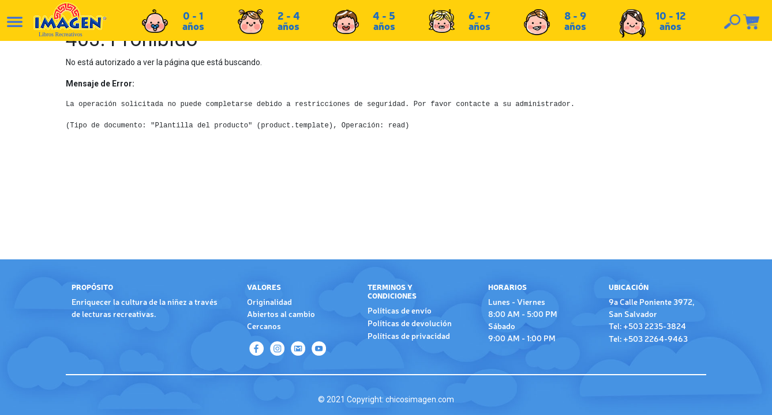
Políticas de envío (400, 310)
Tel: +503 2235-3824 (647, 325)
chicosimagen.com (419, 399)
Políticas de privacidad (409, 335)
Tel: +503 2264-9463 (648, 338)
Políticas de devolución (410, 323)
